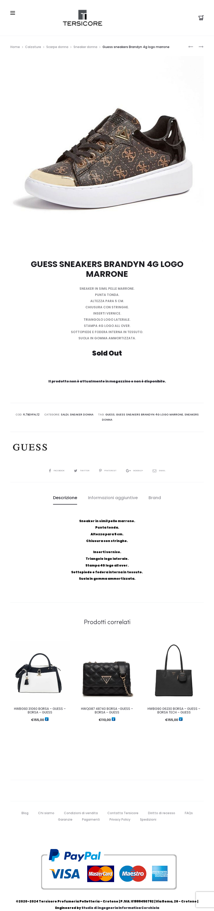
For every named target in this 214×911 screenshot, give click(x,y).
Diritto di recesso (161, 805)
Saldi (62, 412)
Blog (24, 805)
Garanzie (65, 811)
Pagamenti (91, 811)
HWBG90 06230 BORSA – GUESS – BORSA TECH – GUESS (173, 702)
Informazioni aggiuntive (113, 490)
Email (164, 463)
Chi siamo (46, 805)
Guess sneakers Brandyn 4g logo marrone (143, 412)
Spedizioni (148, 811)
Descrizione (65, 490)
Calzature (33, 44)
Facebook (52, 463)
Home (15, 44)
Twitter (80, 463)
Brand (155, 490)
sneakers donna (189, 412)
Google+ (138, 463)
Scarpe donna (57, 44)
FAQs (189, 805)
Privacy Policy (119, 811)
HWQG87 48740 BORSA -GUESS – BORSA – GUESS (107, 702)
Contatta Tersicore (122, 805)
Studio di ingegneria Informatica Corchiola (120, 900)
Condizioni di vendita (81, 805)
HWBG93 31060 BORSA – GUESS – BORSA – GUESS (40, 702)
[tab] (65, 490)
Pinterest (109, 463)
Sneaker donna (85, 44)
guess (106, 412)
